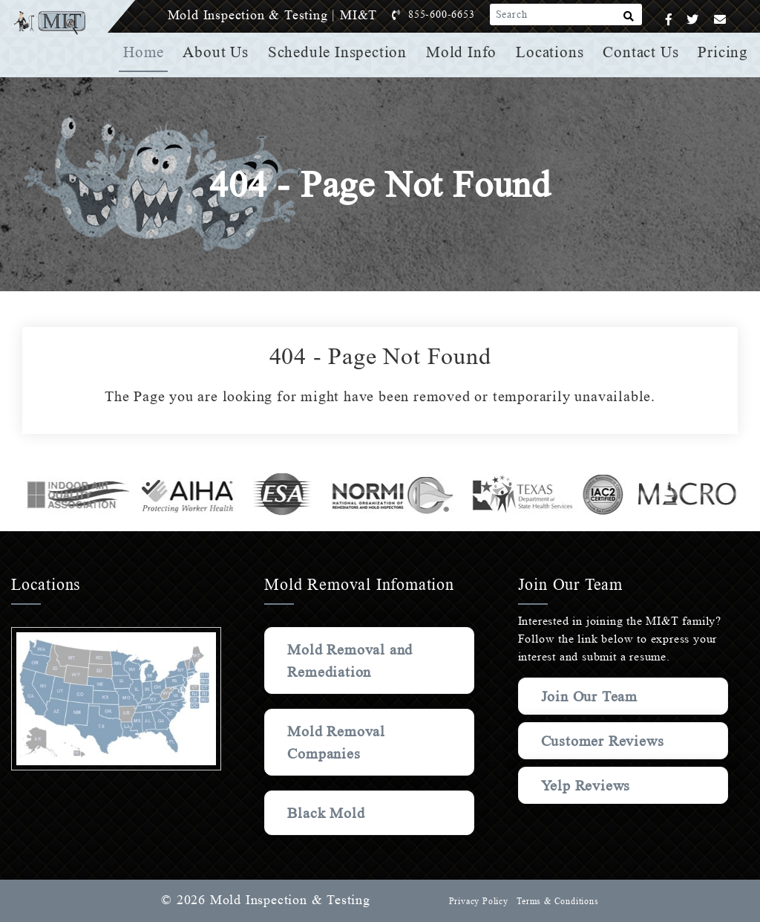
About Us (221, 52)
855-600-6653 (457, 14)
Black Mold (327, 813)
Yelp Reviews (586, 800)
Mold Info (464, 52)
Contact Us (642, 52)
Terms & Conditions (556, 901)
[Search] (629, 19)
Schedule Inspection (341, 52)
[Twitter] (693, 19)
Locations (551, 52)
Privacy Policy (476, 901)
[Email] (720, 19)
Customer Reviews (574, 748)
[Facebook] (669, 19)
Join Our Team (592, 696)
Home (149, 52)
